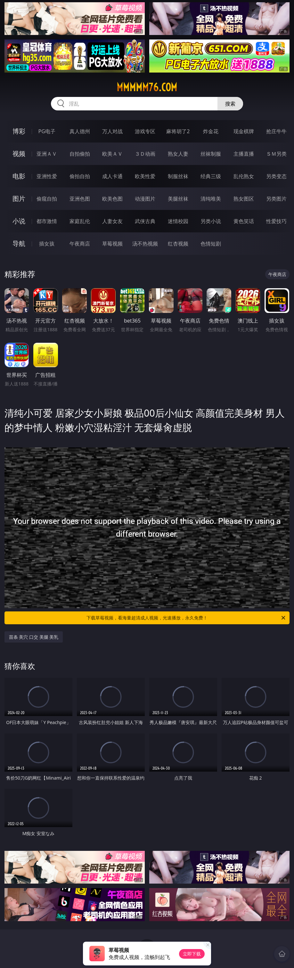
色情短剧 (210, 243)
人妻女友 (112, 221)
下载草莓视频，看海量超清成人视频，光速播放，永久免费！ (186, 618)
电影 (18, 176)
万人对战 (112, 131)
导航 (18, 243)
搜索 (230, 103)
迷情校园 (178, 221)
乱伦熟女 (243, 176)
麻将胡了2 (178, 131)
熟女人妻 (178, 153)
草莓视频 (112, 243)
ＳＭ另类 (276, 153)
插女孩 (46, 243)
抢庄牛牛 (276, 131)
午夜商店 (79, 243)
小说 (18, 221)
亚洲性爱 (47, 176)
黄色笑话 (243, 221)
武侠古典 (145, 221)
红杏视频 (178, 243)
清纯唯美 (210, 198)
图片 (18, 198)
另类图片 (276, 198)
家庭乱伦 (79, 221)
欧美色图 (112, 198)
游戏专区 (145, 131)
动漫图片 (145, 198)
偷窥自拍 (47, 198)
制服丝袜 (178, 176)
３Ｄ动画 (145, 153)
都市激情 (47, 221)
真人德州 (79, 131)
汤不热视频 (145, 243)
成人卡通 (112, 176)
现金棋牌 (243, 131)
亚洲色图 (79, 198)
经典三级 (210, 176)
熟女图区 (243, 198)
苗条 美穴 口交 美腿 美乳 (34, 637)
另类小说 (210, 221)
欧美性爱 (145, 176)
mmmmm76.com (147, 87)
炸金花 (210, 131)
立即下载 (192, 954)
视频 (18, 153)
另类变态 (276, 176)
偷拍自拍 (79, 176)
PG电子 (46, 131)
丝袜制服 (210, 153)
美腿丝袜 (178, 198)
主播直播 (243, 153)
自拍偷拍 (79, 153)
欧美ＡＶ (112, 153)
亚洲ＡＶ (47, 153)
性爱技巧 (276, 221)
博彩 (18, 131)
